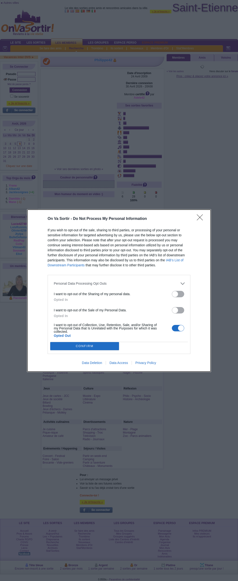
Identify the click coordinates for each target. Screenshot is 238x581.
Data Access (118, 363)
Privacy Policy (145, 363)
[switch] (178, 294)
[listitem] (119, 283)
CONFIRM (85, 346)
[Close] (201, 218)
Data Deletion (92, 363)
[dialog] (119, 291)
